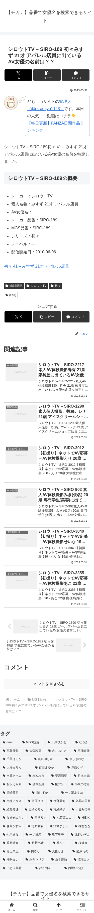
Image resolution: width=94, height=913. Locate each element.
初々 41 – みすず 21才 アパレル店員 (36, 266)
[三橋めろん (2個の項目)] (35, 809)
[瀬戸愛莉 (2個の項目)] (36, 826)
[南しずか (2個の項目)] (44, 793)
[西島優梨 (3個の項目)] (11, 751)
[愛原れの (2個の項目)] (81, 851)
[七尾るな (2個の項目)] (11, 835)
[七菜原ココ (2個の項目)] (63, 818)
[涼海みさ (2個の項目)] (82, 860)
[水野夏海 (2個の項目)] (58, 801)
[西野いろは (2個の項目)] (77, 868)
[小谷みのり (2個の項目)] (81, 809)
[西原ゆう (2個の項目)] (36, 801)
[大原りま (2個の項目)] (57, 851)
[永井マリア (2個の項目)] (35, 860)
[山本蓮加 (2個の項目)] (60, 860)
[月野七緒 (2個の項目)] (38, 843)
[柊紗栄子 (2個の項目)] (58, 809)
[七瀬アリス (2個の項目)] (13, 801)
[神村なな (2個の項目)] (82, 826)
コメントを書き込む (47, 684)
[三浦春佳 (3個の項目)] (82, 751)
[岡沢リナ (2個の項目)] (39, 818)
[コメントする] (75, 75)
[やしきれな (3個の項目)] (78, 759)
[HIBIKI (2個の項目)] (84, 818)
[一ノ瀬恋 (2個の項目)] (34, 835)
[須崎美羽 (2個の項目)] (15, 793)
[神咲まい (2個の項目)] (11, 860)
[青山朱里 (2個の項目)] (12, 851)
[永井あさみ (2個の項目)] (13, 776)
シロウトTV (36, 286)
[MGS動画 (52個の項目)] (32, 742)
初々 (56, 286)
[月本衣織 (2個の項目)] (82, 776)
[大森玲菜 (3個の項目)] (34, 751)
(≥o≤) (11, 295)
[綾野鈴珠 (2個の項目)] (11, 809)
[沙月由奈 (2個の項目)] (47, 868)
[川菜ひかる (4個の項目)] (58, 742)
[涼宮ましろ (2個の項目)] (60, 826)
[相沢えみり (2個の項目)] (13, 784)
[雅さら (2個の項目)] (61, 843)
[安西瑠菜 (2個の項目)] (60, 776)
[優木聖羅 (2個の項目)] (37, 784)
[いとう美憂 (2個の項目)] (16, 868)
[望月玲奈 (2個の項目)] (13, 843)
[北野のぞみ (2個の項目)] (81, 835)
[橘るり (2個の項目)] (35, 851)
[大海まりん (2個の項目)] (16, 767)
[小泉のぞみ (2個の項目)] (81, 784)
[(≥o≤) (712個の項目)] (10, 742)
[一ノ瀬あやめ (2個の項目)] (76, 793)
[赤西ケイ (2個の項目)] (79, 767)
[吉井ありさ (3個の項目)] (58, 751)
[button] (47, 75)
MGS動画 (14, 286)
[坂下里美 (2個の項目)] (57, 835)
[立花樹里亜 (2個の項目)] (81, 801)
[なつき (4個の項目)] (83, 742)
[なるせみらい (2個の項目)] (14, 818)
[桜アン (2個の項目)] (58, 784)
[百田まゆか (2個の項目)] (48, 767)
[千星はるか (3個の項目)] (16, 759)
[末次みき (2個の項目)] (37, 776)
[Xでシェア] (18, 75)
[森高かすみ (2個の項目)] (13, 826)
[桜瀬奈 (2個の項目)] (82, 843)
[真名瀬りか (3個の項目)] (47, 759)
